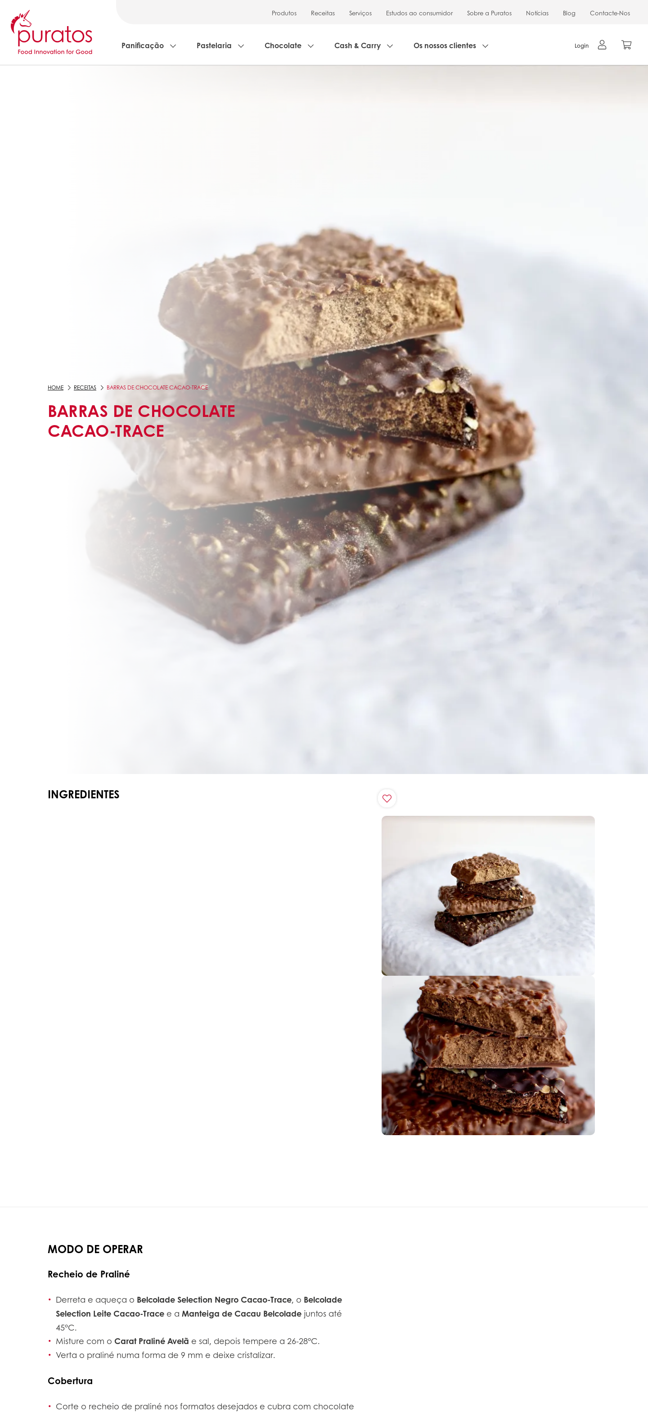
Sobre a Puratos (489, 13)
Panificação (143, 45)
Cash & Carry (357, 45)
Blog (569, 13)
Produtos (284, 13)
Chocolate (283, 45)
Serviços (360, 13)
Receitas (323, 13)
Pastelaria (214, 45)
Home (55, 387)
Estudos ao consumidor (419, 13)
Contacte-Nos (610, 13)
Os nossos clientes (445, 45)
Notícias (537, 13)
